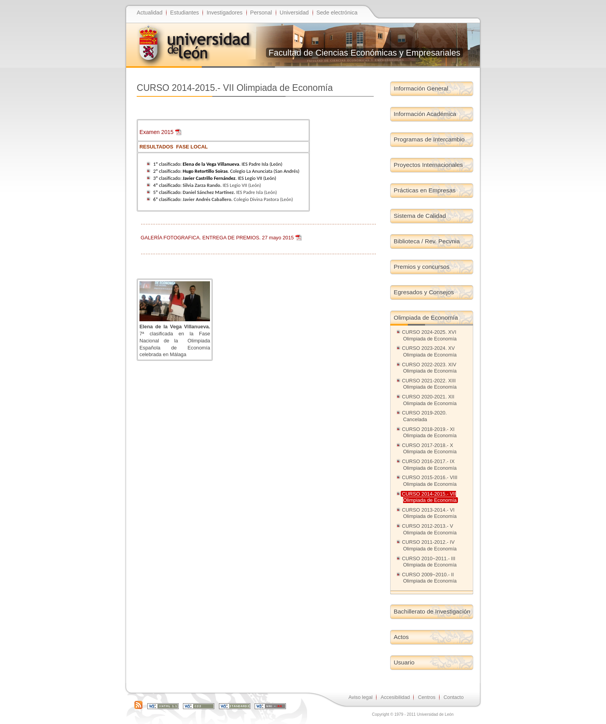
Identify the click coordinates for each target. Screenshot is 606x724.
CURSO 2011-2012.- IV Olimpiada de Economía (429, 545)
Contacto (453, 697)
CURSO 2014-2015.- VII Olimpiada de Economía (429, 497)
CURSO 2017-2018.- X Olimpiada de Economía (429, 448)
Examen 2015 (156, 132)
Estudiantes (184, 12)
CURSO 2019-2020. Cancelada (424, 416)
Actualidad (150, 12)
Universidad (294, 12)
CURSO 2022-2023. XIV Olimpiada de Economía (429, 368)
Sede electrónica (337, 12)
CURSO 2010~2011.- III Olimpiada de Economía (429, 562)
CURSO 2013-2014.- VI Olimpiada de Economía (429, 513)
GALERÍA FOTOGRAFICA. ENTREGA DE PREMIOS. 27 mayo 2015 (217, 238)
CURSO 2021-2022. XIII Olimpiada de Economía (429, 384)
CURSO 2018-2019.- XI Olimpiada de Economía (429, 432)
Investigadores (224, 12)
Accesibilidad (395, 697)
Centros (427, 697)
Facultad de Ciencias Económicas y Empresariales (365, 53)
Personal (261, 12)
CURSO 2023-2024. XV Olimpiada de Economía (429, 351)
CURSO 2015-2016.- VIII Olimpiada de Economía (430, 480)
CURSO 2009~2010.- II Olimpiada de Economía (429, 578)
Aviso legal (360, 697)
